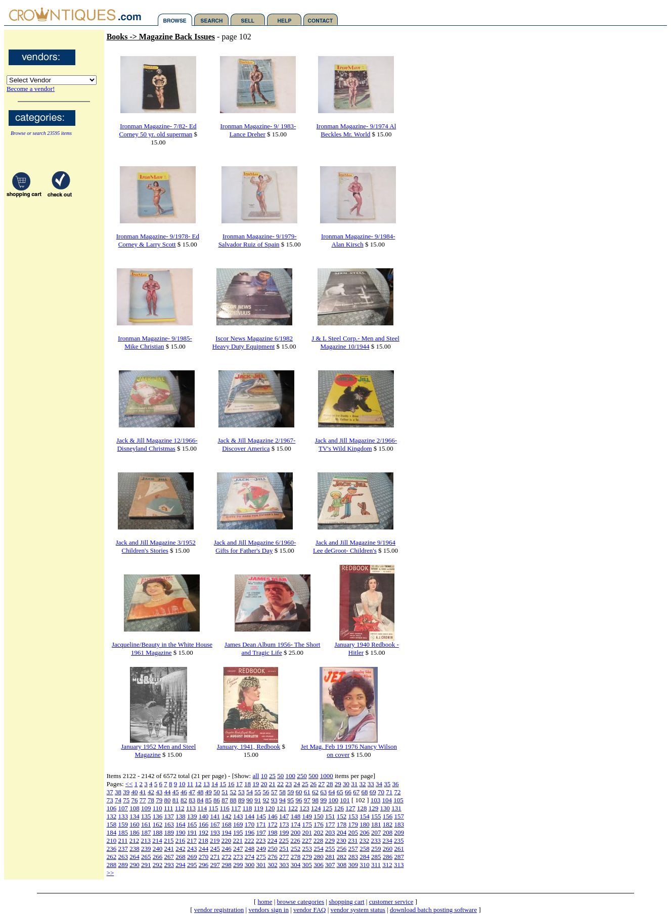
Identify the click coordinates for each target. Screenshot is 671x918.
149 (307, 816)
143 (238, 816)
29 (338, 784)
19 (255, 784)
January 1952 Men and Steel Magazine (158, 750)
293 (169, 864)
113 (191, 808)
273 (238, 856)
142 (226, 816)
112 (180, 808)
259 (376, 848)
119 (258, 808)
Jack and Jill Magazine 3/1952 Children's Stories (156, 546)
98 (315, 800)
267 (169, 856)
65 (340, 792)
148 (296, 816)
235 (399, 840)
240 (158, 848)
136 (158, 816)
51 (224, 792)
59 (290, 792)
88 (233, 800)
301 (261, 864)
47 (192, 792)
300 (250, 864)
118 (247, 808)
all (255, 776)
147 (284, 816)
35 (387, 784)
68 (364, 792)
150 (319, 816)
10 (264, 776)
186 (134, 832)
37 (110, 792)
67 (356, 792)
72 (397, 792)
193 (215, 832)
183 (399, 824)
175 (307, 824)
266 (158, 856)
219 (215, 840)
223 (261, 840)
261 (399, 848)
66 (348, 792)
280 (319, 856)
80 (167, 800)
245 (215, 848)
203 (330, 832)
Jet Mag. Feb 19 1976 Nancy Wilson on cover (349, 750)
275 (261, 856)
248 (250, 848)
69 (373, 792)
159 (123, 824)
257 (353, 848)
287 (399, 856)
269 (192, 856)
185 (123, 832)
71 (389, 792)
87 (224, 800)
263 (123, 856)
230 (341, 840)
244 (204, 848)
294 (180, 864)
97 (307, 800)
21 (272, 784)
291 (146, 864)
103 (376, 800)
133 (123, 816)
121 (282, 808)
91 (257, 800)
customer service (391, 901)
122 (293, 808)
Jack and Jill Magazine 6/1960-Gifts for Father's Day (255, 546)
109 (146, 808)
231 (353, 840)
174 (296, 824)
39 (126, 792)
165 (192, 824)
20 (264, 784)
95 (290, 800)
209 (399, 832)
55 (257, 792)
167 (215, 824)
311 (376, 864)
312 (387, 864)
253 (307, 848)
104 (387, 800)
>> (110, 873)
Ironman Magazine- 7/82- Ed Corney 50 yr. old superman (158, 130)
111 (168, 808)
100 (290, 776)
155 (376, 816)
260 (388, 848)
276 (272, 856)
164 (180, 824)
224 (272, 840)
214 (157, 840)
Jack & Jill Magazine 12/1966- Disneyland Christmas (156, 444)
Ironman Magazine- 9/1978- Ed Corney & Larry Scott (157, 240)
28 (330, 784)
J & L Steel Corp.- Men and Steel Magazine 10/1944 (355, 342)
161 (146, 824)
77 (143, 800)
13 (206, 784)
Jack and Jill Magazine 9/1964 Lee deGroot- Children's (354, 546)
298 (226, 864)
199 (284, 832)
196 (250, 832)
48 (200, 792)
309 (353, 864)
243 (192, 848)
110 (157, 808)
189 (169, 832)
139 (192, 816)
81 (175, 800)
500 (313, 776)
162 (158, 824)
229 (330, 840)
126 (339, 808)
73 (110, 800)
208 (388, 832)
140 (204, 816)
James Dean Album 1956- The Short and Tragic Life (272, 648)
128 (362, 808)
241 (169, 848)
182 (388, 824)
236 (112, 848)
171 (261, 824)
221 (238, 840)
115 (213, 808)
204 (342, 832)
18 (247, 784)
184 (112, 832)
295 (192, 864)
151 (330, 816)
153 (353, 816)
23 (288, 784)
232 (365, 840)
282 (342, 856)
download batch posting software (433, 909)
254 (319, 848)
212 (134, 840)
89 (241, 800)
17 (239, 784)
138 (180, 816)
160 (134, 824)
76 (134, 800)
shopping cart (346, 901)
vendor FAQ (309, 909)
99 (323, 800)
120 (270, 808)
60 (298, 792)
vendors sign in (268, 909)
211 (122, 840)
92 (265, 800)
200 (296, 832)
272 (226, 856)
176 (319, 824)
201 (307, 832)
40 (134, 792)
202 (319, 832)
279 (307, 856)
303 (284, 864)
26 (313, 784)
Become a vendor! (31, 88)
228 (319, 840)
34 (379, 784)
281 (330, 856)
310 (365, 864)
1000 (326, 776)
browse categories (301, 901)
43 (159, 792)
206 (365, 832)
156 (388, 816)
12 (198, 784)
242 (180, 848)
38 (118, 792)
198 (272, 832)
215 (169, 840)
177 (330, 824)
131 (396, 808)
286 (388, 856)
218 (203, 840)
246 (226, 848)
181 (376, 824)
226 (295, 840)
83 (192, 800)
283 (353, 856)
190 (180, 832)
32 (363, 784)
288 (112, 864)
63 (323, 792)
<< (129, 784)
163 (169, 824)
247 (238, 848)
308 (342, 864)
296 (204, 864)
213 (146, 840)
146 (272, 816)
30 (346, 784)
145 (261, 816)
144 (250, 816)
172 (272, 824)
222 (249, 840)
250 (302, 776)
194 (226, 832)
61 (307, 792)
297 (215, 864)
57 (274, 792)
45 (175, 792)
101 (345, 800)
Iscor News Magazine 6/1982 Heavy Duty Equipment (252, 342)
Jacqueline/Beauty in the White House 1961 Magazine (162, 648)
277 (284, 856)
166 (204, 824)
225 (284, 840)
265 (146, 856)
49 (208, 792)
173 (284, 824)
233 (376, 840)
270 (204, 856)
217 (192, 840)
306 (319, 864)
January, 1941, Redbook (249, 746)
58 (282, 792)
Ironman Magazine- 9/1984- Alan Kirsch (358, 240)
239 (146, 848)
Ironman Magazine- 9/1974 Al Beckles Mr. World (356, 130)
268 (180, 856)
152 (342, 816)
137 (169, 816)
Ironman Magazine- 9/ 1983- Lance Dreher (258, 130)
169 (238, 824)
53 (241, 792)
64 (331, 792)
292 (158, 864)
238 (134, 848)
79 (159, 800)
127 (350, 808)
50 (280, 776)
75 (126, 800)
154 (365, 816)
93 (274, 800)
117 (236, 808)
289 (123, 864)
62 (315, 792)
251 (284, 848)
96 (298, 800)
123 (304, 808)
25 (272, 776)
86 (216, 800)
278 (296, 856)
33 (371, 784)
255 (330, 848)
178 (342, 824)
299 (238, 864)
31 (354, 784)
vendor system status (358, 909)
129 (374, 808)
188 (158, 832)
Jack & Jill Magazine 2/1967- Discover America (257, 444)
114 (202, 808)
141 (215, 816)
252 (296, 848)
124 (316, 808)
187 (146, 832)
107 (123, 808)
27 (321, 784)
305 (307, 864)
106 (112, 808)
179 (353, 824)
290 (134, 864)
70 (381, 792)
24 (297, 784)
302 (272, 864)
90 (249, 800)
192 (204, 832)
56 (265, 792)
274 (250, 856)
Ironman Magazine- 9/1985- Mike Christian (155, 342)
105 (398, 800)
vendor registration (219, 909)
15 (222, 784)
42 (151, 792)
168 (226, 824)
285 (376, 856)
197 (261, 832)
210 (112, 840)
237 (123, 848)
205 (353, 832)
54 (249, 792)
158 (112, 824)
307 (330, 864)
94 (282, 800)
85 (208, 800)
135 (146, 816)
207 (376, 832)
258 (365, 848)
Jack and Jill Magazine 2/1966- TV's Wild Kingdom (356, 444)
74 (118, 800)
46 (184, 792)
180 (365, 824)
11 (190, 784)
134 (134, 816)
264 (134, 856)
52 (233, 792)
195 (238, 832)
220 (226, 840)
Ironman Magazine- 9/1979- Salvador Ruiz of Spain (257, 240)
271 (215, 856)
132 (112, 816)
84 (200, 800)
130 (385, 808)
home (265, 901)
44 (167, 792)
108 (134, 808)
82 (184, 800)
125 (328, 808)
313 (399, 864)
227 (307, 840)
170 (250, 824)
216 (180, 840)
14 (214, 784)
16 (231, 784)
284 (365, 856)
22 (280, 784)
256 (342, 848)
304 (296, 864)
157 (399, 816)
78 (151, 800)
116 (225, 808)
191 (192, 832)
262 (112, 856)
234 (387, 840)
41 (143, 792)
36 (395, 784)
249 (261, 848)
